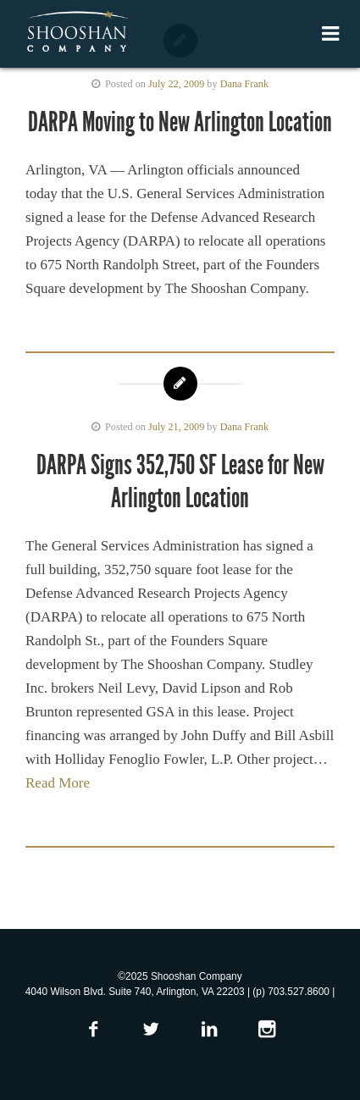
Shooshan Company (76, 32)
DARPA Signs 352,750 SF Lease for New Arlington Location (180, 481)
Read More (57, 783)
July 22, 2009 (176, 84)
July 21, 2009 (176, 427)
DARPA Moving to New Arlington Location (180, 122)
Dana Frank (244, 84)
